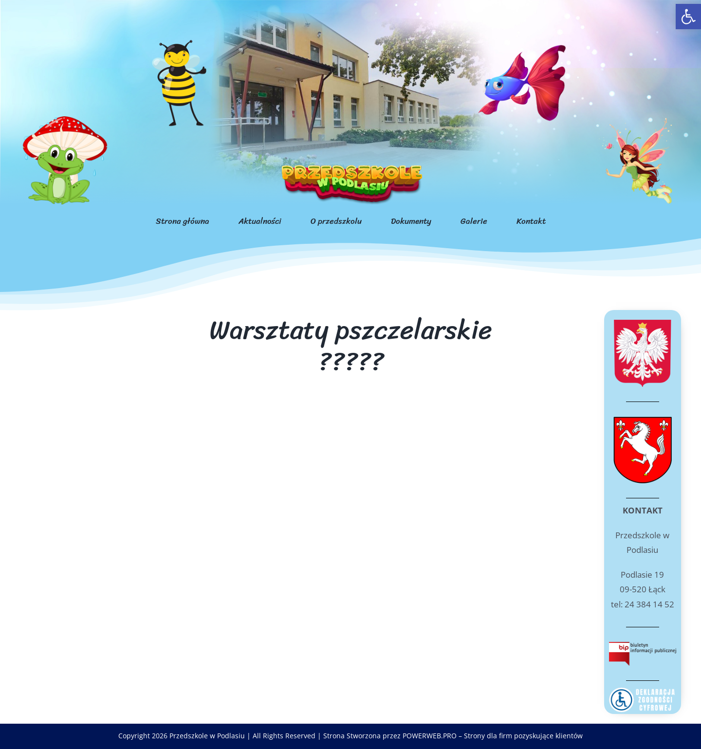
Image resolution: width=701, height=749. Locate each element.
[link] (688, 16)
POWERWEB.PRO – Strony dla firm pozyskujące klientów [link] (493, 735)
